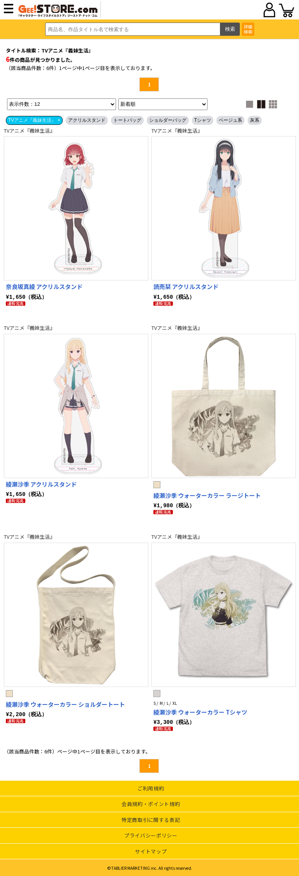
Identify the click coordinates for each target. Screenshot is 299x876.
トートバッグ (127, 120)
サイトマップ (151, 850)
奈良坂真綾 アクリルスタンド (44, 286)
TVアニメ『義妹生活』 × (34, 120)
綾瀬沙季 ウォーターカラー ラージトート (207, 495)
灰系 (254, 120)
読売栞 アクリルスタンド (185, 286)
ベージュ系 (230, 120)
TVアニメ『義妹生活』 (29, 130)
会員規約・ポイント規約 (150, 802)
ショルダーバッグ (167, 120)
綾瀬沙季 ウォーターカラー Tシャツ (200, 711)
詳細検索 (248, 29)
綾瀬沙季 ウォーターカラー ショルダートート (65, 703)
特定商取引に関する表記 (150, 818)
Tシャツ (202, 120)
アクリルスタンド (87, 120)
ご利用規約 (150, 787)
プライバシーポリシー (151, 834)
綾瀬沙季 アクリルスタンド (41, 484)
